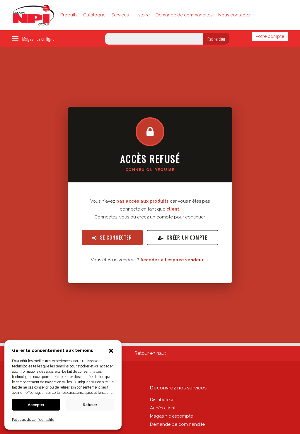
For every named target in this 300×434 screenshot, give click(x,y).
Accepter (36, 405)
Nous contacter (234, 15)
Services (120, 15)
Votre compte (269, 36)
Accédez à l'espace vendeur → (174, 259)
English (239, 36)
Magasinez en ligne (33, 38)
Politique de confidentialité (33, 420)
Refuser (90, 405)
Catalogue (94, 15)
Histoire (142, 15)
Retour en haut (150, 353)
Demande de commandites (184, 15)
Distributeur (162, 399)
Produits (68, 15)
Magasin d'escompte (171, 416)
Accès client (162, 408)
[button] (111, 351)
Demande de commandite (177, 424)
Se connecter (112, 237)
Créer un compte (182, 237)
